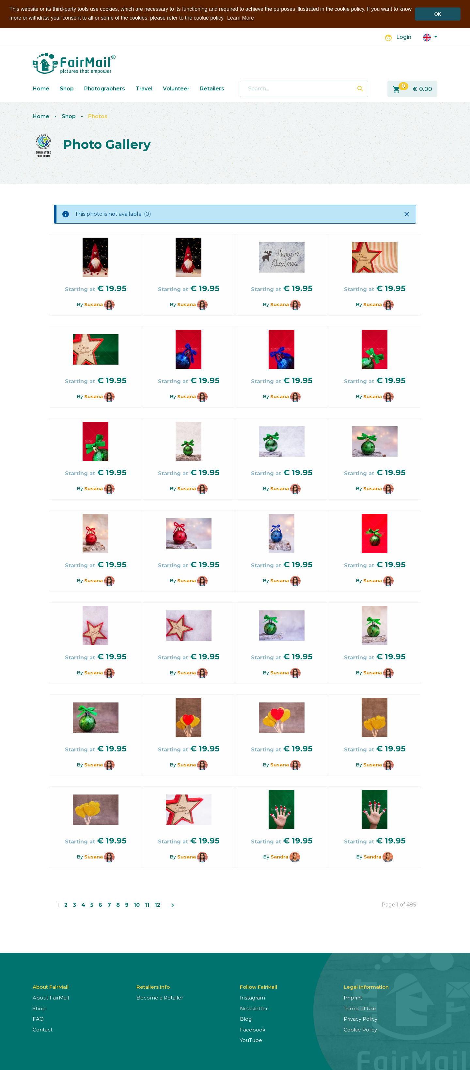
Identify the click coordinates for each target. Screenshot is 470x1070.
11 (147, 905)
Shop (67, 88)
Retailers (212, 88)
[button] (430, 36)
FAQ (38, 1018)
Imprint (353, 997)
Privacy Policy (360, 1018)
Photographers (104, 88)
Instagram (252, 997)
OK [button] (437, 14)
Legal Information (366, 986)
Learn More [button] (240, 18)
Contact (43, 1029)
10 (137, 905)
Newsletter (254, 1008)
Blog (246, 1018)
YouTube (251, 1040)
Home (41, 88)
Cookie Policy (360, 1029)
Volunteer (176, 88)
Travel (143, 88)
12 (157, 905)
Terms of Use (360, 1008)
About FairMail (51, 997)
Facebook (252, 1029)
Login (403, 37)
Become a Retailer (159, 997)
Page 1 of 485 (399, 904)
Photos (97, 116)
